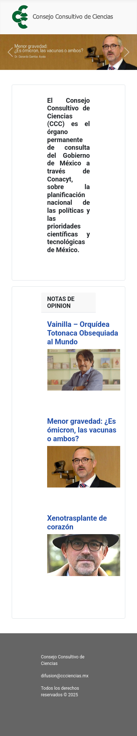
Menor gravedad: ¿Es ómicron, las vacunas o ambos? (81, 430)
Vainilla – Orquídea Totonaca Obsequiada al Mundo (82, 333)
